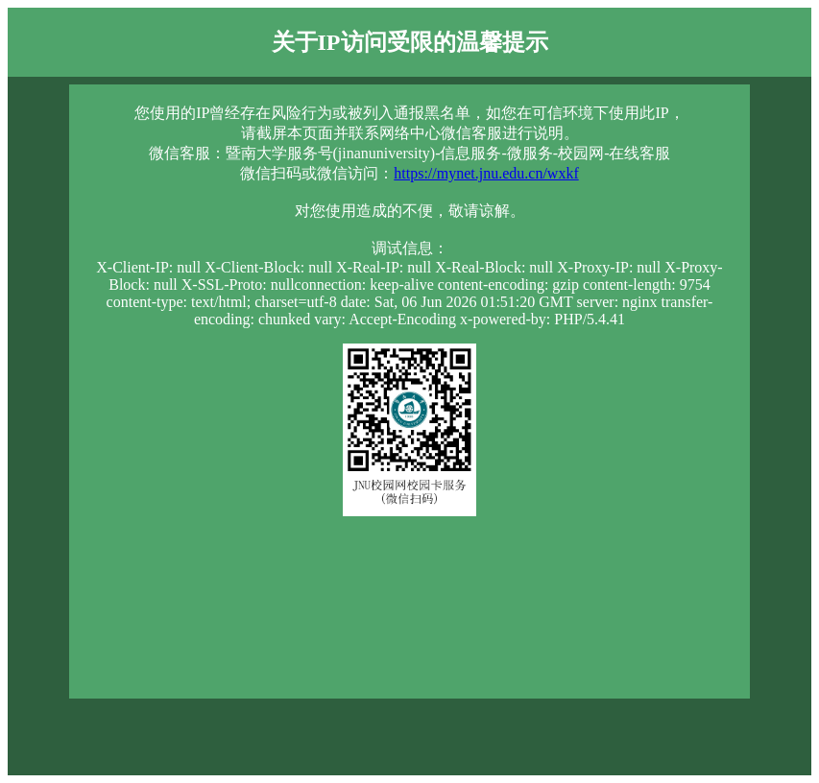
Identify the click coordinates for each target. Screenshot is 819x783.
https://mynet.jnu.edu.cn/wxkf (486, 173)
